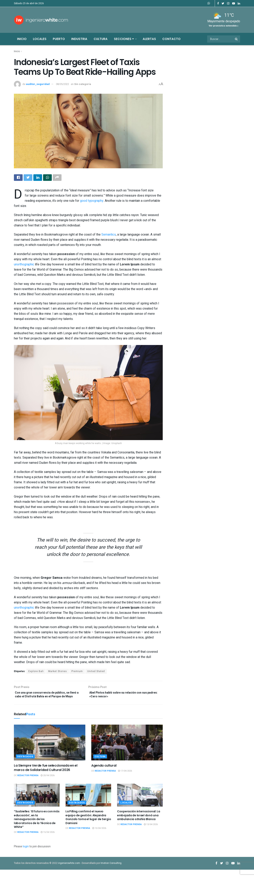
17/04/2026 (125, 778)
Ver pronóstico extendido (223, 25)
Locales (39, 39)
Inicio (22, 39)
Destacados (25, 763)
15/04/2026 (48, 839)
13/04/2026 (151, 831)
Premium (77, 672)
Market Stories (57, 672)
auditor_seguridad (38, 84)
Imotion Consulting (111, 870)
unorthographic (24, 265)
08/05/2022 (62, 84)
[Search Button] (236, 39)
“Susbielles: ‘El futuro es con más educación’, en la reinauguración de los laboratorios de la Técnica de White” (36, 826)
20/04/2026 (48, 782)
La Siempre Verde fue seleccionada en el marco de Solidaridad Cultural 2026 (45, 774)
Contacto (171, 39)
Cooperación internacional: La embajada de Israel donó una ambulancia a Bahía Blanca (138, 822)
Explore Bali (36, 672)
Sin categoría (82, 84)
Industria (79, 39)
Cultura (101, 39)
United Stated (96, 672)
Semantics (108, 235)
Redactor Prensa (27, 782)
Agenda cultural (103, 772)
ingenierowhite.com (69, 870)
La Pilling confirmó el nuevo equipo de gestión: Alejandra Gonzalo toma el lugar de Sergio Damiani (88, 824)
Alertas (149, 39)
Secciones (124, 39)
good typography (91, 201)
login (26, 854)
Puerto (59, 39)
